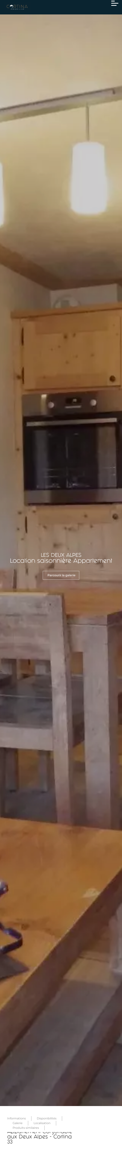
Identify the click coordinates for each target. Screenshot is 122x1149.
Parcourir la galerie (61, 575)
